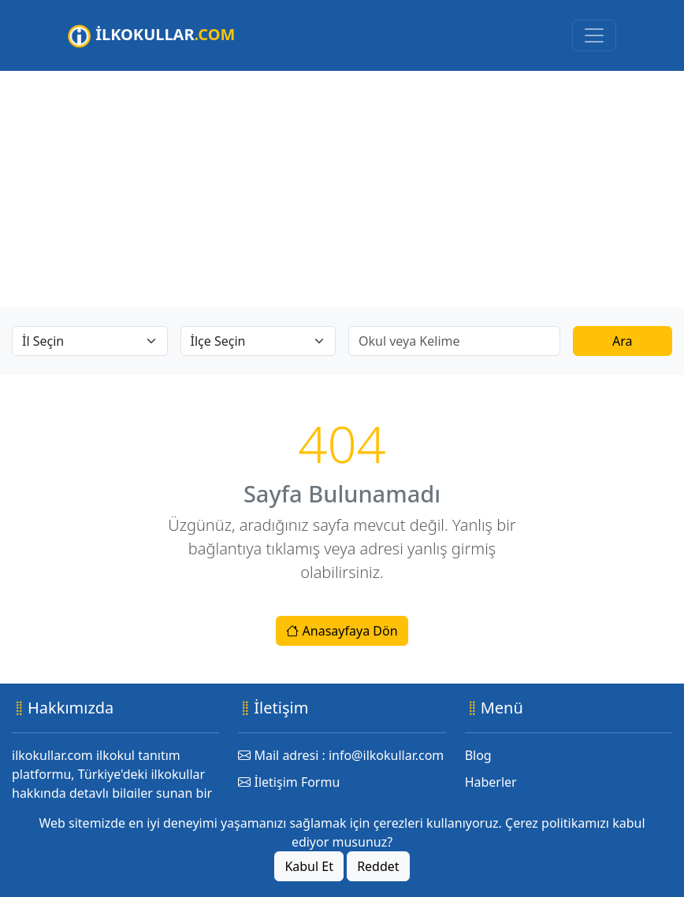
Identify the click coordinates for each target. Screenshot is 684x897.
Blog (478, 755)
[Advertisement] (342, 189)
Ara (622, 341)
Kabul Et (308, 866)
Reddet (378, 866)
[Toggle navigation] (594, 35)
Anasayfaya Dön (341, 630)
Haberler (491, 782)
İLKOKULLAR (151, 36)
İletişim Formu (289, 782)
